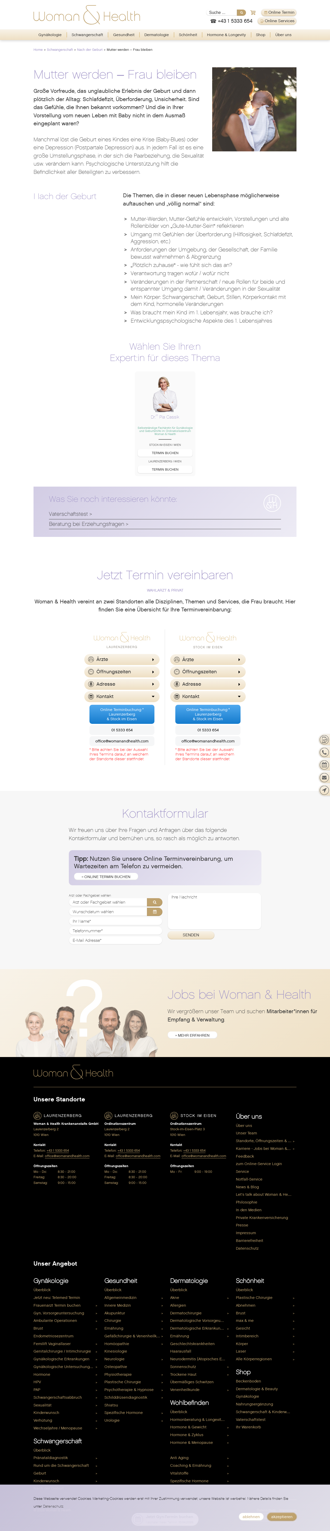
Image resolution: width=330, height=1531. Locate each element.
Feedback (245, 1156)
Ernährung (113, 1328)
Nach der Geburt (90, 49)
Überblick (42, 1289)
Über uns (283, 34)
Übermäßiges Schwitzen (192, 1382)
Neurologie (114, 1359)
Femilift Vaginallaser (52, 1343)
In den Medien (249, 1210)
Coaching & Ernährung (190, 1465)
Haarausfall (180, 1351)
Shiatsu (111, 1405)
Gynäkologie (50, 34)
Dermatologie (156, 34)
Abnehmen (245, 1305)
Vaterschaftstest (68, 514)
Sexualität (43, 1405)
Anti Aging (179, 1457)
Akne (174, 1297)
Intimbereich (247, 1336)
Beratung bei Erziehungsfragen (86, 524)
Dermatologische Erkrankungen (198, 1328)
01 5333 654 (122, 730)
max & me (245, 1320)
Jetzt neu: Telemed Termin (57, 1297)
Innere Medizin (117, 1305)
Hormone (42, 1374)
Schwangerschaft (87, 34)
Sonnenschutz (183, 1366)
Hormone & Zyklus (186, 1434)
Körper (242, 1343)
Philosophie (246, 1202)
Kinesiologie (115, 1351)
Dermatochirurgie (186, 1313)
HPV (37, 1382)
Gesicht (243, 1328)
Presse (242, 1225)
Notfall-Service (249, 1179)
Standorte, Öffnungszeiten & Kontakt (266, 1140)
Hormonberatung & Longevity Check (200, 1419)
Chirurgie (112, 1320)
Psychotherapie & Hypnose (129, 1389)
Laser (241, 1351)
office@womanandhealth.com (121, 741)
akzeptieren (282, 1516)
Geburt (40, 1473)
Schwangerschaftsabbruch (58, 1397)
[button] (122, 659)
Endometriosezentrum (53, 1336)
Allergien (178, 1305)
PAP (37, 1389)
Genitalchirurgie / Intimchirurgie (62, 1351)
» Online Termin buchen (106, 876)
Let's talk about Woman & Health (265, 1194)
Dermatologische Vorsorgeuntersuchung (200, 1320)
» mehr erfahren (192, 1035)
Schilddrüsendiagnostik (125, 1397)
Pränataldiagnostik (51, 1457)
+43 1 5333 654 (58, 1150)
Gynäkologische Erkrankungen (61, 1359)
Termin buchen (165, 453)
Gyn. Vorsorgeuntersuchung (59, 1313)
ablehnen (251, 1516)
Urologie (112, 1420)
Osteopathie (115, 1366)
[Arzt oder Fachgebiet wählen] (116, 902)
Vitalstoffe (179, 1473)
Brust (38, 1328)
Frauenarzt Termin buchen (57, 1305)
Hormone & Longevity (226, 34)
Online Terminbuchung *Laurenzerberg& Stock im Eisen (122, 714)
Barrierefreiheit (249, 1240)
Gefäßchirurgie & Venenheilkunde (134, 1336)
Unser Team (246, 1133)
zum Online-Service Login (259, 1163)
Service (242, 1171)
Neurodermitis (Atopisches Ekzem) (200, 1359)
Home (38, 49)
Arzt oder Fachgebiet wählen (90, 896)
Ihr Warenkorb (248, 1427)
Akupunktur (114, 1313)
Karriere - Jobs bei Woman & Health (266, 1148)
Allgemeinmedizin (120, 1297)
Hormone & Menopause (191, 1442)
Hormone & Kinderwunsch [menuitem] (193, 1450)
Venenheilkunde (185, 1389)
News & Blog (247, 1187)
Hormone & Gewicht (188, 1427)
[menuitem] (50, 35)
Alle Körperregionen (254, 1359)
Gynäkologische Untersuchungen (64, 1366)
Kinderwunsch (46, 1412)
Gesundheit (124, 34)
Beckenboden (248, 1381)
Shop (260, 34)
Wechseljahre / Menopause (58, 1428)
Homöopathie (116, 1343)
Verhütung (43, 1420)
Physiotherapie (118, 1374)
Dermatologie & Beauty (257, 1388)
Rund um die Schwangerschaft (61, 1465)
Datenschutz (247, 1248)
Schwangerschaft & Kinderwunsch (266, 1411)
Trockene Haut (183, 1374)
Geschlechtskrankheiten (192, 1343)
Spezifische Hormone (123, 1412)
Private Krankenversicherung (262, 1217)
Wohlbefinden (189, 1403)
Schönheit (188, 34)
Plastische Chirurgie (122, 1382)
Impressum (246, 1232)
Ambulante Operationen (55, 1320)
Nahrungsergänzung (254, 1404)
